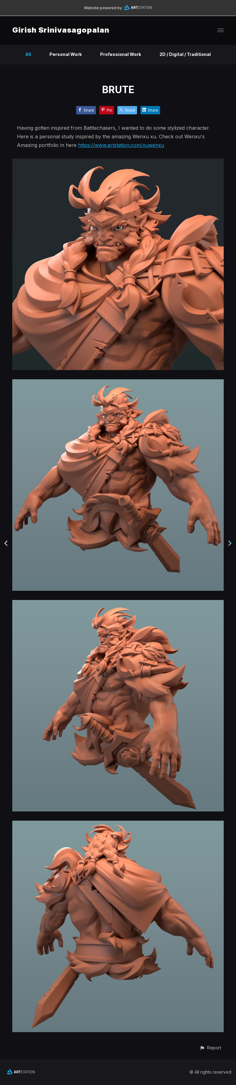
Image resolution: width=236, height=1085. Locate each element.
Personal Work (65, 54)
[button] (210, 1047)
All (28, 54)
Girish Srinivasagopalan (60, 30)
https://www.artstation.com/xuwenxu (121, 145)
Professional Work (120, 54)
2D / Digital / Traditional (185, 54)
